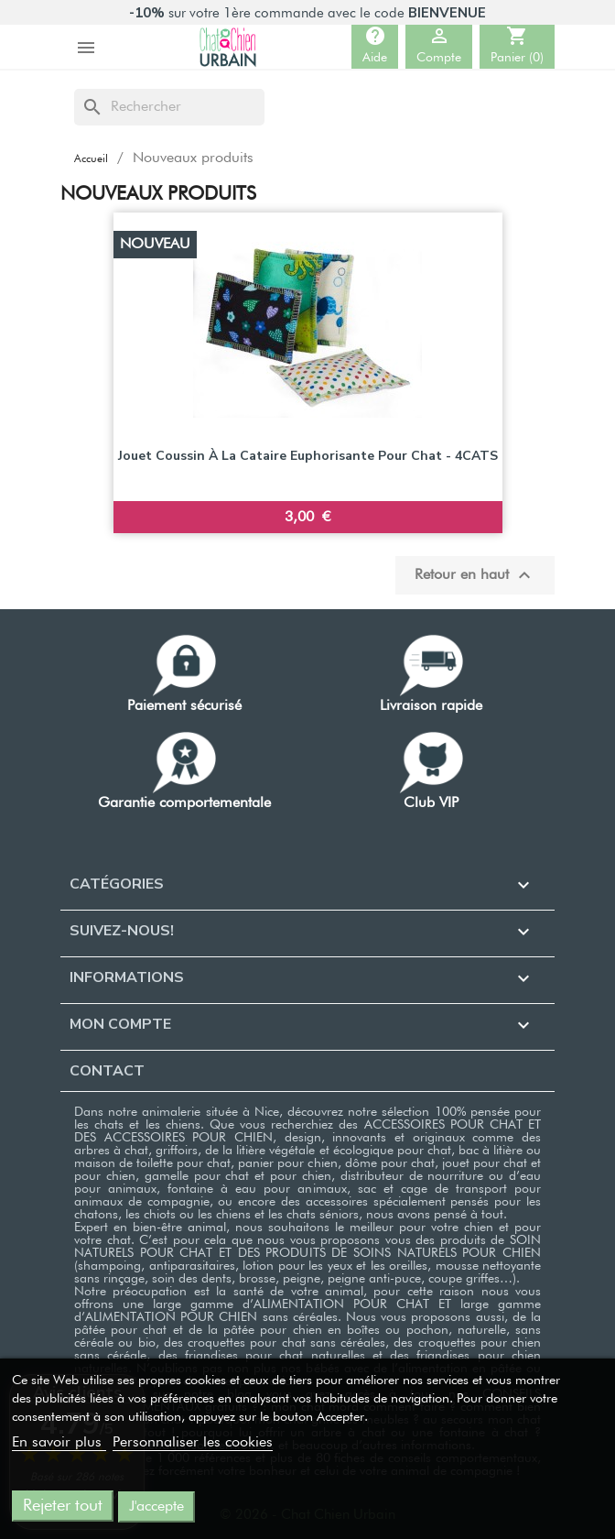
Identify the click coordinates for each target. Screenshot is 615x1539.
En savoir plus (59, 1442)
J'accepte (156, 1507)
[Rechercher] (169, 107)
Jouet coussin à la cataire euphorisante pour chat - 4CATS (308, 455)
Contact (107, 1071)
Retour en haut (475, 575)
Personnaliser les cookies (193, 1442)
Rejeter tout (62, 1506)
